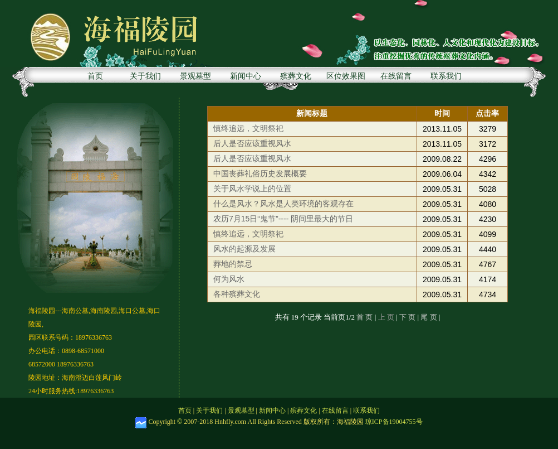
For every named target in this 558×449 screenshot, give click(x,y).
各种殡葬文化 (236, 293)
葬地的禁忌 (232, 263)
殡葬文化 (295, 76)
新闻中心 (245, 76)
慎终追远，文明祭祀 (248, 128)
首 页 (365, 317)
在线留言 (396, 76)
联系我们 (446, 76)
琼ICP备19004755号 (394, 422)
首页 (95, 76)
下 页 (407, 317)
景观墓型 (195, 76)
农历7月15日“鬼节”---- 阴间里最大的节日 (283, 218)
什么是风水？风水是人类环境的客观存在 (283, 203)
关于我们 (145, 76)
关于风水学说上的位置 (252, 188)
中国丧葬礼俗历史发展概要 (260, 173)
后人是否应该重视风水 (252, 143)
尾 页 (428, 317)
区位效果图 (345, 76)
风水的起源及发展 (244, 248)
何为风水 (228, 278)
